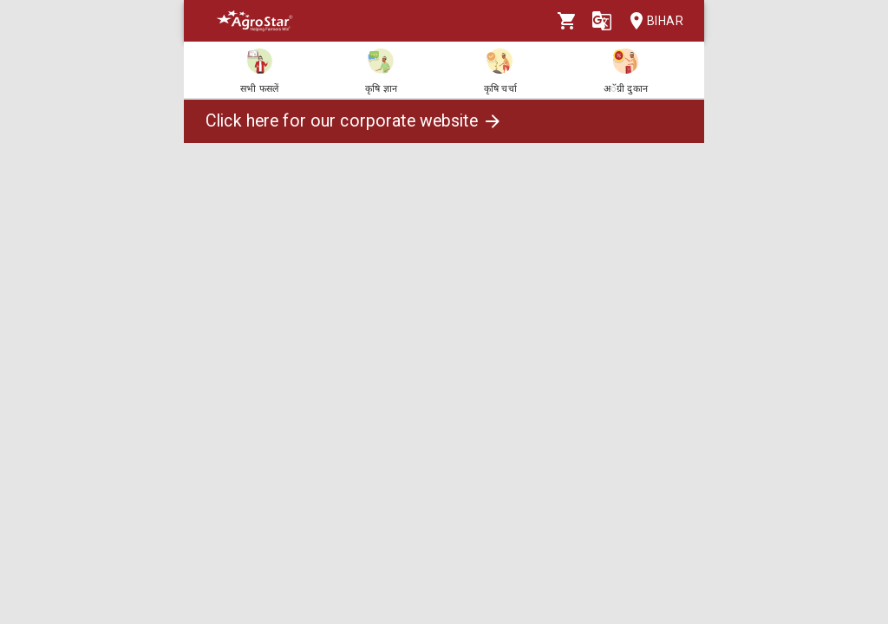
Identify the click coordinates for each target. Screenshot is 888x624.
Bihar (651, 21)
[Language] (601, 20)
